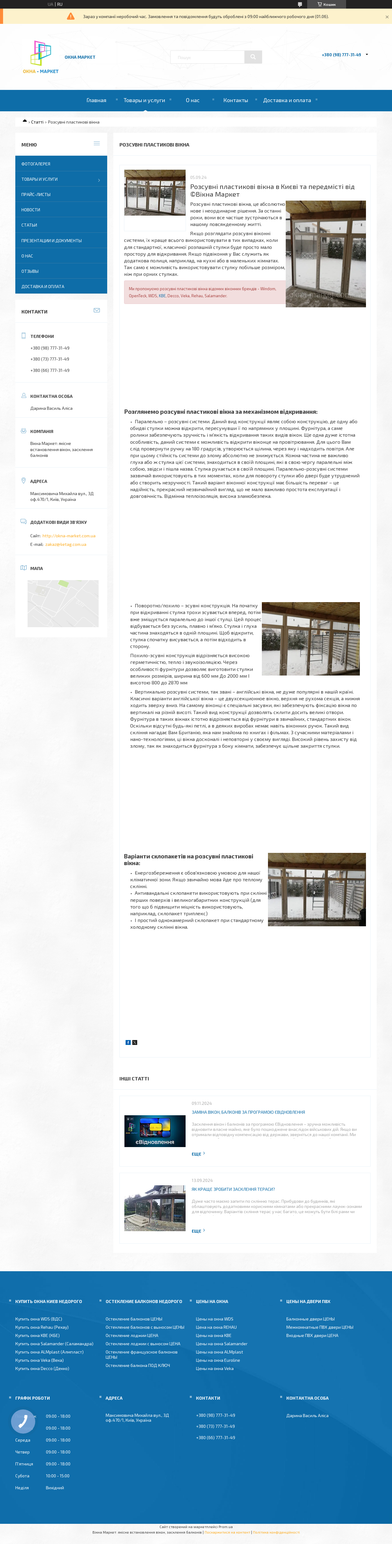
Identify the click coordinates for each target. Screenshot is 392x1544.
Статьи (29, 225)
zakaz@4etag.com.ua (65, 544)
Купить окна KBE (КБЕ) (37, 1335)
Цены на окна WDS (214, 1318)
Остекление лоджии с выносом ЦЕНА (143, 1343)
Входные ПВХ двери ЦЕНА (312, 1335)
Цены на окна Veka (215, 1368)
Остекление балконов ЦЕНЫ (134, 1318)
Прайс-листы (36, 194)
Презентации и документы (51, 240)
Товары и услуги (144, 100)
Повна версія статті (199, 1154)
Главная (96, 100)
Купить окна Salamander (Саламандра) (54, 1343)
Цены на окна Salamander (221, 1343)
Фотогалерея (35, 163)
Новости (30, 209)
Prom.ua (226, 1526)
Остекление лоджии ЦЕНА (132, 1335)
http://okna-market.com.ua (69, 535)
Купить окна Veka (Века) (39, 1360)
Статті (37, 121)
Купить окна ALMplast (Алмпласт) (49, 1351)
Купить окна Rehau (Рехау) (42, 1327)
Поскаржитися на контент (227, 1532)
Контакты (235, 100)
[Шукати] (253, 56)
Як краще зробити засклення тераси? (233, 1189)
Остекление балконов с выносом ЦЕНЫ (145, 1327)
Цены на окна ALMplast (219, 1351)
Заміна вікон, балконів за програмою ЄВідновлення (248, 1112)
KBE (162, 295)
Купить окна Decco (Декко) (42, 1368)
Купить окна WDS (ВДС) (38, 1318)
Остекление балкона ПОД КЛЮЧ (138, 1365)
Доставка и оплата (287, 100)
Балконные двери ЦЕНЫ (310, 1318)
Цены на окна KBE (214, 1335)
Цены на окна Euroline (218, 1360)
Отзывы (30, 271)
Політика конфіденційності (276, 1532)
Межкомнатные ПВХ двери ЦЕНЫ (319, 1327)
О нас (193, 100)
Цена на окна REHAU (216, 1327)
